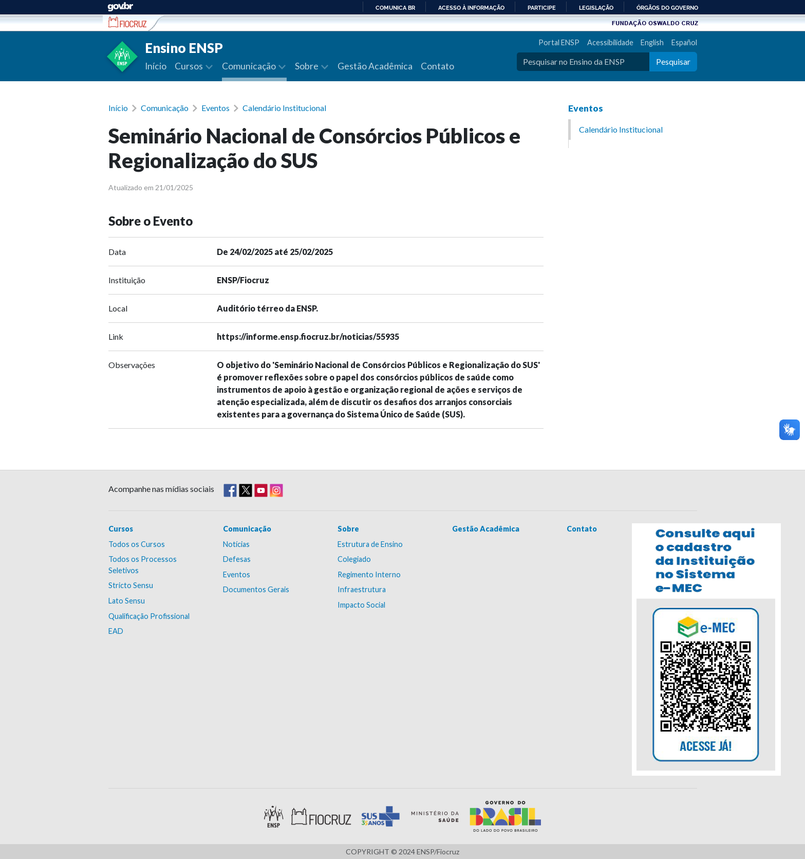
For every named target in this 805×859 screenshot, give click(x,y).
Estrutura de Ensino (370, 544)
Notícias (236, 544)
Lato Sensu (126, 600)
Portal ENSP (558, 42)
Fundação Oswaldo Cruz (655, 22)
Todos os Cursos (136, 544)
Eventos (215, 108)
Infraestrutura (362, 589)
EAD (115, 631)
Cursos (120, 528)
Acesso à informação (471, 7)
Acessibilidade (610, 42)
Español (684, 42)
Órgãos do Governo (667, 7)
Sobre (348, 528)
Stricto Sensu (130, 585)
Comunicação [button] (249, 66)
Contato (437, 66)
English (652, 42)
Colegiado (354, 559)
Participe (542, 7)
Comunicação (165, 108)
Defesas (237, 559)
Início (155, 66)
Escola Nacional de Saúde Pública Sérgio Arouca (127, 22)
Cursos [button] (189, 66)
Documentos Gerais (256, 589)
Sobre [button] (307, 66)
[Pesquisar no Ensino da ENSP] (583, 61)
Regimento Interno (369, 574)
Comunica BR (395, 7)
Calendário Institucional (284, 108)
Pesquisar (673, 61)
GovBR (120, 7)
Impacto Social (361, 604)
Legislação (596, 7)
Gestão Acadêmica (375, 66)
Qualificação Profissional (149, 616)
